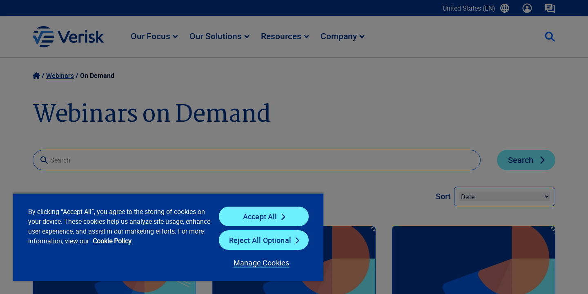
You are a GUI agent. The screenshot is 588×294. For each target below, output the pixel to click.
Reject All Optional (260, 240)
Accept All (260, 216)
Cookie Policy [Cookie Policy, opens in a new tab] (112, 240)
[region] (168, 237)
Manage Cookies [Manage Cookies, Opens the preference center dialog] (262, 262)
